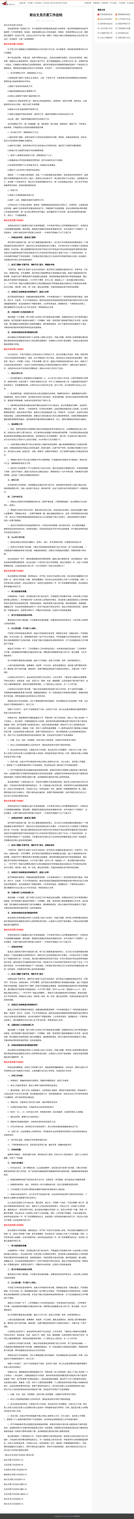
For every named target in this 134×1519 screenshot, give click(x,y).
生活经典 (130, 3)
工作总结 (46, 3)
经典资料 (105, 3)
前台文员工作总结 (11, 1499)
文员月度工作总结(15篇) (14, 1494)
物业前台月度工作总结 (13, 1475)
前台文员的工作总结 (12, 1479)
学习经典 (113, 3)
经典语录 (88, 3)
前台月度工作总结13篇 (13, 1484)
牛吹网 (30, 3)
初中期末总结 (123, 33)
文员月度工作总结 (11, 1465)
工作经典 (37, 3)
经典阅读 (96, 3)
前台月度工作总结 (11, 1460)
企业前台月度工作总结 (13, 1470)
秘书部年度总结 (106, 24)
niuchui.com (70, 1516)
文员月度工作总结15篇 (13, 1489)
